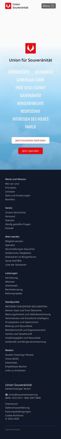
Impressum (11, 403)
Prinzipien (10, 187)
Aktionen (10, 281)
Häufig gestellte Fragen (18, 224)
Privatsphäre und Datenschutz (21, 322)
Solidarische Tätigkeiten (18, 252)
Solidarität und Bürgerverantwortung (25, 341)
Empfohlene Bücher (16, 366)
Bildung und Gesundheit (18, 326)
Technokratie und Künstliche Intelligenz (27, 318)
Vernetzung (11, 277)
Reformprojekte (13, 293)
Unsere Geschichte (15, 212)
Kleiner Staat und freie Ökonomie (23, 310)
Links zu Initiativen (15, 370)
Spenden (10, 245)
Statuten (9, 220)
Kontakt (9, 228)
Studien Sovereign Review (19, 354)
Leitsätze (10, 191)
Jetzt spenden (30, 151)
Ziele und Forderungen (17, 195)
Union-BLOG (12, 358)
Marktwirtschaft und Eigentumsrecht (25, 329)
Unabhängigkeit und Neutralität (22, 337)
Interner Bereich (12, 429)
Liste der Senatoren (16, 264)
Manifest (10, 199)
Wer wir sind (12, 183)
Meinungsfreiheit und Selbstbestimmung (28, 314)
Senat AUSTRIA (13, 260)
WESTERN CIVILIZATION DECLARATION (26, 306)
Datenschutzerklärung (17, 407)
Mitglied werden (14, 241)
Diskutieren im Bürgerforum (20, 256)
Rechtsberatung (14, 289)
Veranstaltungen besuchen (20, 249)
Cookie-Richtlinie (14, 415)
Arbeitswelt (11, 285)
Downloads (11, 362)
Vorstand (10, 216)
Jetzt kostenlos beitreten (30, 140)
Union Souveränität (20, 6)
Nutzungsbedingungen (18, 411)
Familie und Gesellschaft (18, 333)
